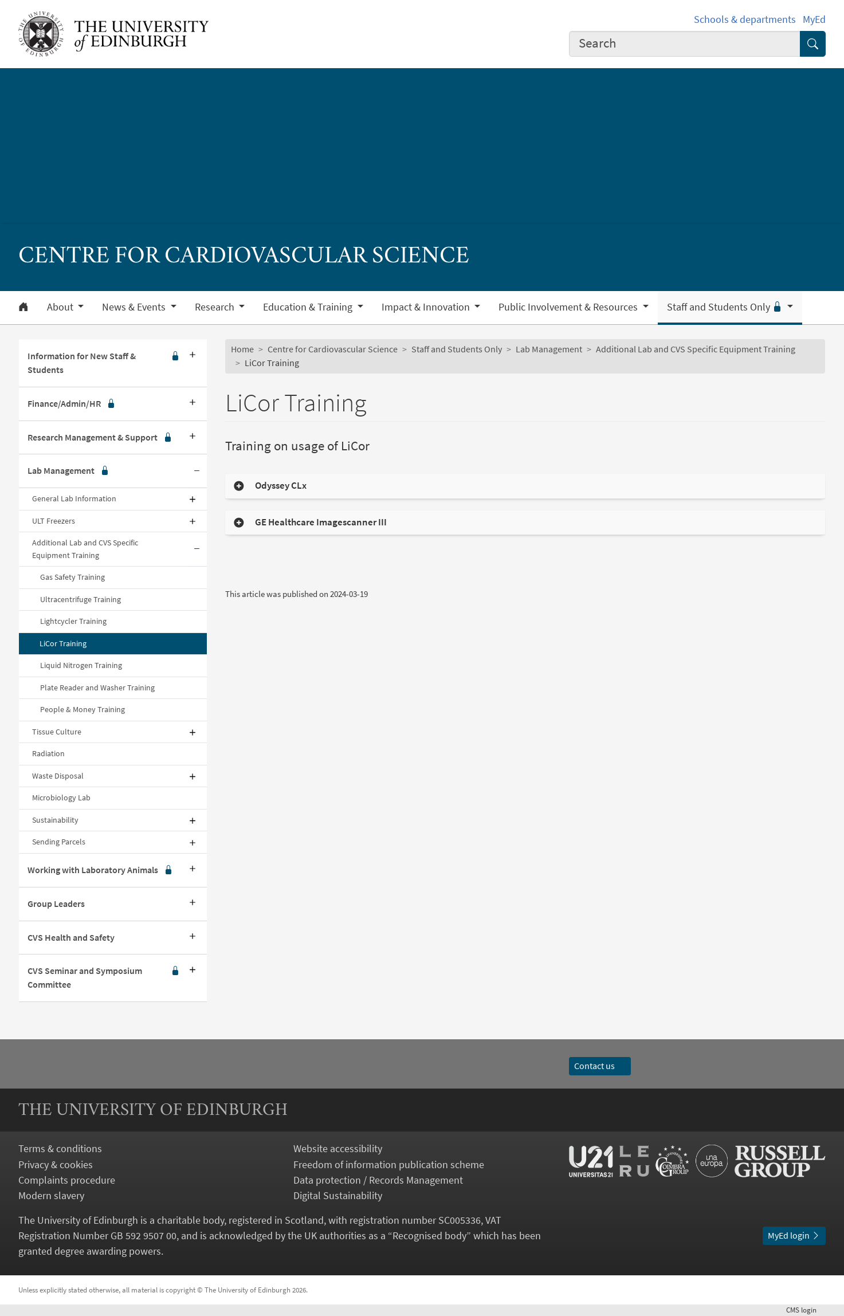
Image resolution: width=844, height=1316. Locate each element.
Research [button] (216, 307)
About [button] (61, 307)
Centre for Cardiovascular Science (333, 349)
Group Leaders (56, 903)
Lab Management (68, 471)
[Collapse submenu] (196, 471)
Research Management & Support (100, 438)
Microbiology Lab (61, 797)
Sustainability (55, 820)
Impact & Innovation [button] (427, 307)
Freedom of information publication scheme (388, 1164)
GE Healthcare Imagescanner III (321, 522)
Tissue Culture (56, 731)
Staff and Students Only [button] (726, 307)
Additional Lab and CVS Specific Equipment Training (85, 548)
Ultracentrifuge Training (80, 599)
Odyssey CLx (281, 486)
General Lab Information (74, 498)
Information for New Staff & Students (104, 363)
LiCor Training (63, 643)
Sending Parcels (58, 841)
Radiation (48, 753)
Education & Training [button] (309, 307)
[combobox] (684, 44)
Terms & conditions (60, 1148)
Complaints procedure (66, 1180)
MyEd (814, 19)
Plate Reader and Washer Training (97, 687)
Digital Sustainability (337, 1195)
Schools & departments (745, 19)
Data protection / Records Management (378, 1180)
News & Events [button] (135, 307)
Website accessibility (337, 1148)
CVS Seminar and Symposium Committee (104, 978)
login (806, 1309)
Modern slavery (51, 1195)
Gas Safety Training (72, 577)
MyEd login (794, 1235)
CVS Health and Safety (71, 937)
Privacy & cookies (55, 1164)
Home (242, 349)
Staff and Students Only (456, 349)
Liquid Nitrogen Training (81, 665)
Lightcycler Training (73, 621)
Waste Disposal (58, 776)
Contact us (600, 1065)
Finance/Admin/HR (72, 404)
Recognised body (429, 1235)
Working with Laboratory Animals (100, 870)
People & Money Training (82, 709)
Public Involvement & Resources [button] (569, 307)
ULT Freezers (53, 521)
